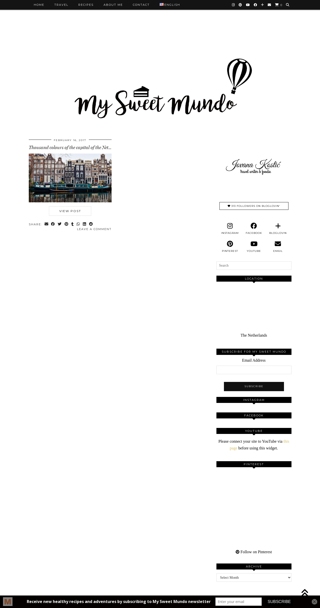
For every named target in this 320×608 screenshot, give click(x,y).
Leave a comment (94, 229)
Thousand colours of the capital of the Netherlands (77, 147)
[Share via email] (46, 224)
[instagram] (230, 228)
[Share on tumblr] (73, 224)
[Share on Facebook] (53, 224)
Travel (61, 5)
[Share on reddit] (91, 224)
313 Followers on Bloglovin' (254, 206)
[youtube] (254, 246)
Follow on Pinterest (254, 552)
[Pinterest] (240, 5)
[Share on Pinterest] (67, 224)
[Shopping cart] (278, 5)
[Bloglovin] (262, 5)
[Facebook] (255, 5)
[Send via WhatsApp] (79, 224)
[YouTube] (248, 5)
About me (113, 5)
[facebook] (254, 228)
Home (39, 5)
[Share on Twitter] (60, 224)
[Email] (269, 5)
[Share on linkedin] (85, 224)
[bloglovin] (278, 228)
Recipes (86, 5)
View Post (70, 211)
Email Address (254, 360)
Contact (141, 5)
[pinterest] (230, 246)
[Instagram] (233, 5)
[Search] (288, 5)
